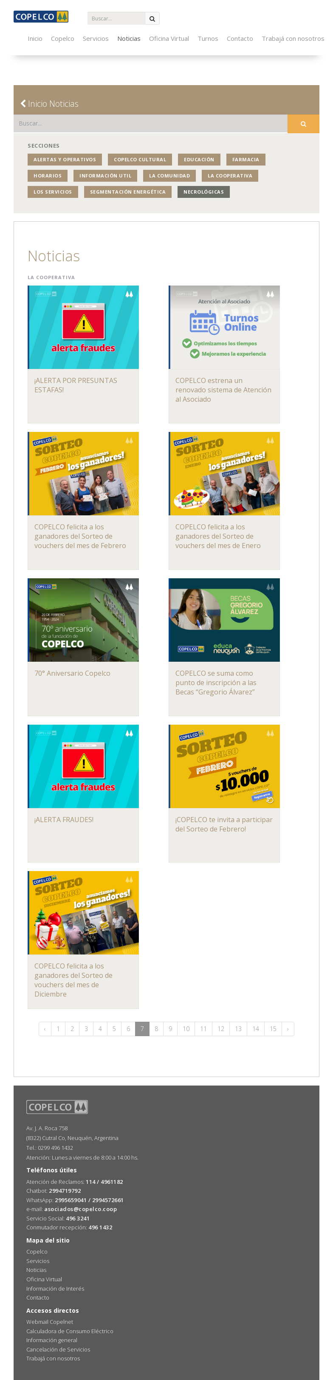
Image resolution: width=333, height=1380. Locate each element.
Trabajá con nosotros (293, 38)
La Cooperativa (230, 175)
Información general (51, 1340)
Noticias (129, 38)
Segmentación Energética (128, 192)
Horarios (48, 175)
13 (238, 1029)
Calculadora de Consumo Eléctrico (69, 1331)
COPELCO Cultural (140, 159)
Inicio (35, 38)
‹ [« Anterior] (45, 1029)
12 (220, 1029)
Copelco (62, 38)
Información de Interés (55, 1288)
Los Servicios (53, 192)
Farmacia (246, 159)
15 (273, 1029)
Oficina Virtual (169, 38)
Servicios (96, 38)
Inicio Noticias (49, 103)
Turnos (208, 38)
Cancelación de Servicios (58, 1349)
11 (203, 1029)
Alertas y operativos (65, 159)
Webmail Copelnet (49, 1322)
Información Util (105, 175)
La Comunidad (169, 175)
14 (255, 1029)
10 (186, 1029)
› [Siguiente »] (288, 1029)
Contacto (240, 38)
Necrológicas (203, 192)
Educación (199, 159)
